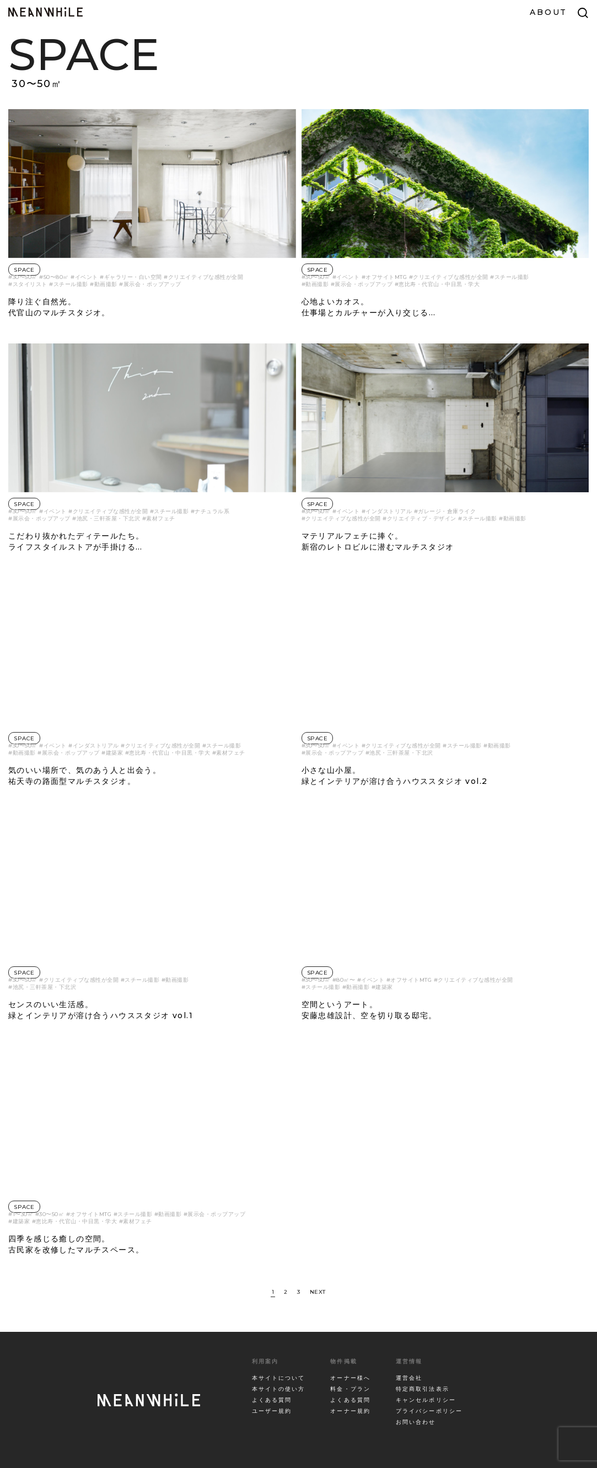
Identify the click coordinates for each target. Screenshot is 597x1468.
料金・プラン (350, 1388)
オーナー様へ (350, 1377)
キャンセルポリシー (426, 1400)
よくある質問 (272, 1400)
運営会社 (409, 1377)
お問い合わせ (416, 1422)
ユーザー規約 (272, 1411)
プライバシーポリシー (429, 1411)
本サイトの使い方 (278, 1388)
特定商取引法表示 (422, 1388)
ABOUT (548, 12)
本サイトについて (278, 1377)
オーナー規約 (350, 1411)
